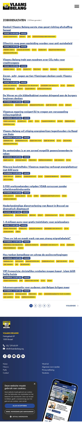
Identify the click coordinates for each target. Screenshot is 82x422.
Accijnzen (67, 141)
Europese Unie (9, 124)
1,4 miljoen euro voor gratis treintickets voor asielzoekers (36, 221)
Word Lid (45, 364)
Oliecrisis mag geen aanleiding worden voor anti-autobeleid (37, 43)
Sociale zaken (21, 160)
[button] (20, 416)
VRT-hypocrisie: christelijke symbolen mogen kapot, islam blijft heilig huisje (39, 273)
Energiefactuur (21, 105)
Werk (36, 196)
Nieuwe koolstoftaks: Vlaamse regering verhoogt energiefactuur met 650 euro (40, 168)
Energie (18, 176)
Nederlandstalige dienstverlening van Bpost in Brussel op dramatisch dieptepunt (36, 207)
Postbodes (70, 215)
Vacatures (45, 373)
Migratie (70, 85)
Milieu (45, 69)
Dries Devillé (8, 176)
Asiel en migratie (35, 228)
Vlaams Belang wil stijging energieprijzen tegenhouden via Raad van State (40, 133)
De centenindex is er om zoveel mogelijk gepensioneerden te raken (37, 152)
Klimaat (53, 69)
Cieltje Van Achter (31, 281)
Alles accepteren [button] (20, 406)
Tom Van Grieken (10, 85)
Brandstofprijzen (10, 53)
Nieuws (6, 367)
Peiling (20, 89)
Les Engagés (25, 264)
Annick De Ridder (23, 50)
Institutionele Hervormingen (44, 37)
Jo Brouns (22, 121)
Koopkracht (65, 176)
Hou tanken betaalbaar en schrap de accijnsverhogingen (35, 254)
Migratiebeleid (9, 89)
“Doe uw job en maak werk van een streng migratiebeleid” (37, 238)
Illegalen (70, 245)
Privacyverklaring (48, 370)
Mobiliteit (42, 50)
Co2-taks (37, 69)
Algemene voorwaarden (51, 367)
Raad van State (35, 141)
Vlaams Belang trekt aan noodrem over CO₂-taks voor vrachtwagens (34, 61)
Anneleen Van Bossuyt (49, 85)
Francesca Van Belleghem (28, 85)
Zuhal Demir (20, 196)
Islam (50, 281)
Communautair (51, 215)
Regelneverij (69, 121)
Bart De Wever (51, 105)
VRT (21, 281)
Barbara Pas (8, 105)
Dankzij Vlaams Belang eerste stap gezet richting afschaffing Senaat (37, 28)
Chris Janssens (9, 121)
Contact (6, 373)
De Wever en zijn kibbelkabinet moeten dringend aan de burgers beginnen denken (40, 97)
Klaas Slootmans (10, 37)
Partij (4, 370)
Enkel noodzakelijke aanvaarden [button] (19, 412)
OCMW (20, 248)
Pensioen (32, 160)
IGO (40, 294)
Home (5, 364)
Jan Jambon (59, 160)
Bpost (40, 215)
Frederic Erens (9, 50)
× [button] (34, 384)
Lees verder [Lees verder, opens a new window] (23, 401)
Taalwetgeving (21, 215)
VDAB (64, 196)
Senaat (22, 37)
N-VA (34, 50)
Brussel (32, 215)
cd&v (30, 121)
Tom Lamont (8, 196)
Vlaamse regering (48, 121)
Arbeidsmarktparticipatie (50, 196)
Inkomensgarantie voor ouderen (57, 294)
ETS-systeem (8, 179)
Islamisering (30, 89)
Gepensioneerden (45, 160)
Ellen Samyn (8, 160)
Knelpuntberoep (10, 199)
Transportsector (65, 69)
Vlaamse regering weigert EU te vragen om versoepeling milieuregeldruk (35, 113)
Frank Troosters (10, 228)
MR (29, 37)
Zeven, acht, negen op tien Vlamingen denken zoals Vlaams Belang (37, 77)
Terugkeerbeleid (9, 248)
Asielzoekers (8, 232)
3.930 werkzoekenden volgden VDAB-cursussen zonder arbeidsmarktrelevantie (35, 188)
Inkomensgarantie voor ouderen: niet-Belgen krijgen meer (36, 287)
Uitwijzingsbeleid (44, 89)
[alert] (19, 400)
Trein (18, 232)
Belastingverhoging (57, 50)
